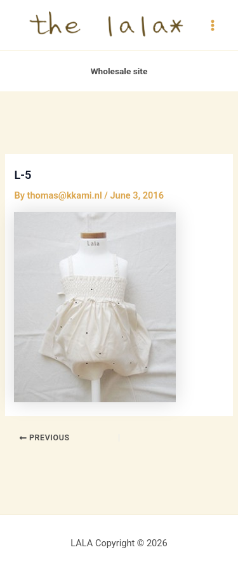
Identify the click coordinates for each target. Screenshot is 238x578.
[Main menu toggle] (212, 24)
